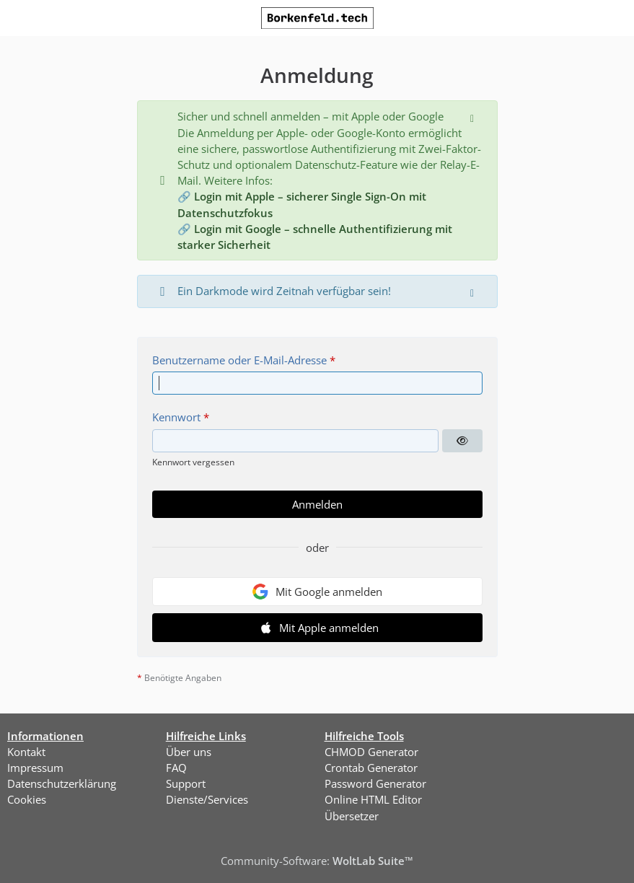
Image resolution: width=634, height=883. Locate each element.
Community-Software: (317, 860)
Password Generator (375, 783)
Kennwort (176, 417)
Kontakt (26, 751)
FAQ (176, 767)
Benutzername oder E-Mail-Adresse (239, 360)
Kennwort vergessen (193, 462)
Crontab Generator (371, 767)
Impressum (35, 767)
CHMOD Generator (371, 751)
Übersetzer (352, 816)
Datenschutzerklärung (61, 783)
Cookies (26, 799)
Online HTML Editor (373, 799)
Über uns (188, 751)
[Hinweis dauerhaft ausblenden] (474, 117)
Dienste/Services (207, 799)
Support (186, 783)
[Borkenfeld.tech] (317, 18)
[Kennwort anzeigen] (462, 440)
